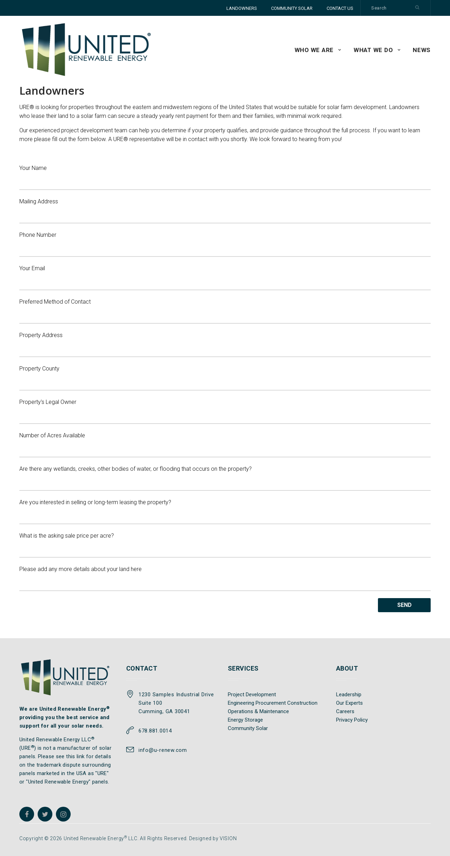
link (81, 756)
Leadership (348, 694)
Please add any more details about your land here (225, 578)
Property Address (225, 344)
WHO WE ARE (314, 49)
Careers (345, 711)
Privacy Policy (352, 720)
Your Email (225, 277)
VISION (228, 838)
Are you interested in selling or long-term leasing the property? (225, 511)
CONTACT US (340, 8)
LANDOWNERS (241, 8)
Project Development (252, 694)
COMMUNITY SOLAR (292, 8)
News (422, 49)
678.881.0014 (155, 731)
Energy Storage (245, 720)
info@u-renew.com (163, 750)
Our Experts (349, 703)
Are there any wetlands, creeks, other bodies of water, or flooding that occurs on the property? (225, 478)
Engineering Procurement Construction (272, 703)
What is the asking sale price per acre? (225, 545)
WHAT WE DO (373, 49)
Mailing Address (225, 210)
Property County (225, 378)
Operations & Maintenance (258, 711)
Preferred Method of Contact (225, 311)
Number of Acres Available (225, 444)
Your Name (225, 177)
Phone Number (225, 244)
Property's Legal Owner (225, 411)
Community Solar (248, 728)
